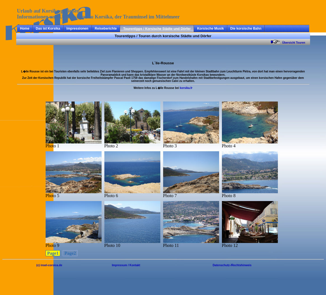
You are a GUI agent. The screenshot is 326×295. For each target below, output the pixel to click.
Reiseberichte (106, 28)
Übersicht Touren (295, 42)
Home (24, 28)
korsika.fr (186, 87)
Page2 (70, 253)
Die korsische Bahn (245, 28)
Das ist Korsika (48, 28)
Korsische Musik (210, 28)
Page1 (53, 253)
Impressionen (77, 28)
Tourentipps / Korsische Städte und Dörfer (157, 29)
